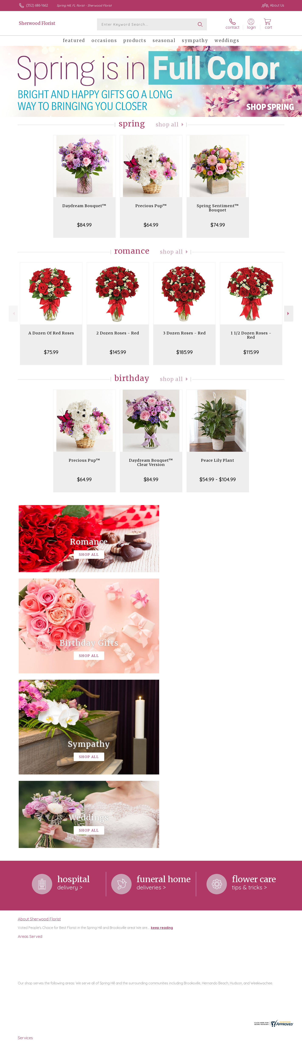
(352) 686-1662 (37, 5)
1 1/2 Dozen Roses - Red (251, 335)
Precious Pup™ (151, 205)
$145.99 (118, 352)
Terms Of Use (191, 1041)
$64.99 (151, 225)
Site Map (273, 1041)
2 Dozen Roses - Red (117, 333)
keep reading (162, 753)
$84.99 (84, 225)
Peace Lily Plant (217, 460)
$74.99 (218, 225)
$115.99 (251, 352)
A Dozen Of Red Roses (51, 333)
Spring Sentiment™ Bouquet (218, 207)
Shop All (167, 124)
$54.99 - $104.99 (217, 479)
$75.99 (51, 352)
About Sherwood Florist (39, 744)
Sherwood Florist (37, 23)
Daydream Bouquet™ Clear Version (151, 462)
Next (288, 313)
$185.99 (184, 352)
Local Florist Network (246, 1041)
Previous (13, 313)
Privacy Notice (216, 1041)
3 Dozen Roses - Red (184, 333)
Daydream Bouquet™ (84, 205)
